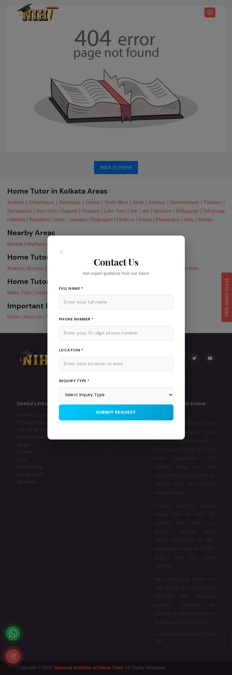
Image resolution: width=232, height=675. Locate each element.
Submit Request (116, 412)
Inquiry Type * (74, 381)
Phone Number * (76, 319)
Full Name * (71, 288)
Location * (71, 350)
